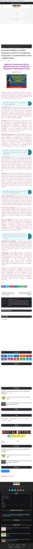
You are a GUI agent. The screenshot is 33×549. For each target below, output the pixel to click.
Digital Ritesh (6, 514)
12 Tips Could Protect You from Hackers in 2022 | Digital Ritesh (18, 398)
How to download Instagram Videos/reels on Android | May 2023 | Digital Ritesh (18, 540)
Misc (5, 45)
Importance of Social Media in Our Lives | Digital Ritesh (18, 391)
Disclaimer (3, 442)
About (18, 440)
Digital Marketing (5, 418)
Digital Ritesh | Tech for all (7, 476)
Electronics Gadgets (12, 418)
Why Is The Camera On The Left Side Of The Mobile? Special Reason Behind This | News (15, 236)
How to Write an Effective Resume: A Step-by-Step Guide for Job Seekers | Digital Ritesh (19, 403)
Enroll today (5, 471)
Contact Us (18, 544)
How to (19, 418)
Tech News (9, 420)
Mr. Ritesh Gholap (16, 515)
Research (26, 418)
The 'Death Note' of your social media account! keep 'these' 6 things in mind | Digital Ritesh (15, 152)
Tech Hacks (4, 420)
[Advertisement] (16, 33)
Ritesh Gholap (5, 60)
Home (3, 45)
